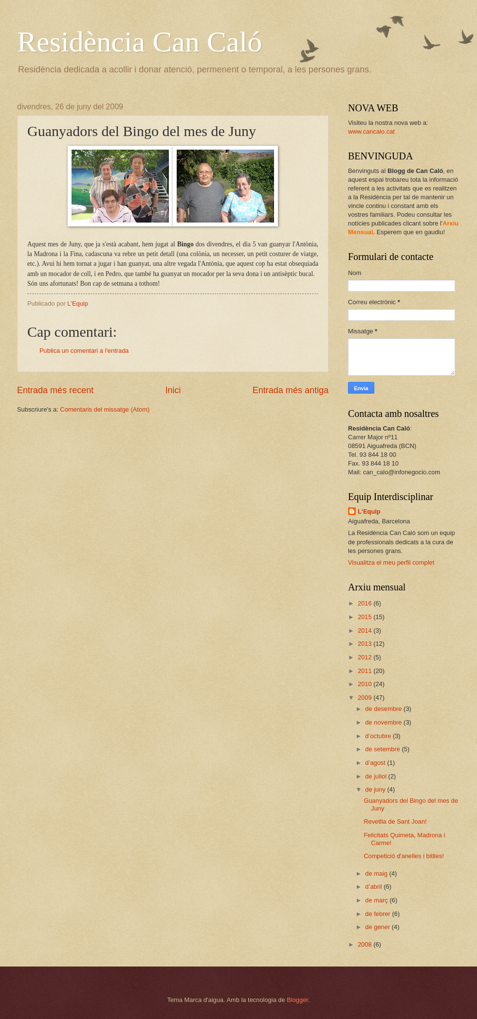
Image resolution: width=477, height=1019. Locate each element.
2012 (365, 657)
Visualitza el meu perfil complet (391, 562)
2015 (365, 617)
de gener (378, 927)
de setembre (383, 749)
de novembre (384, 722)
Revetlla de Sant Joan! (395, 821)
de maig (377, 873)
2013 (365, 643)
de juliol (376, 776)
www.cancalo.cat (371, 131)
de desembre (384, 708)
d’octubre (379, 736)
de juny (376, 789)
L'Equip (369, 511)
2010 (365, 684)
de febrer (378, 913)
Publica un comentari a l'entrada (84, 350)
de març (377, 900)
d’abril (374, 886)
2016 (365, 603)
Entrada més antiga (291, 390)
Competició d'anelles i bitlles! (404, 856)
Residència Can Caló (139, 42)
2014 (365, 630)
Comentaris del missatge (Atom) (104, 409)
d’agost (376, 762)
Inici (173, 390)
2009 (365, 697)
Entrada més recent (55, 390)
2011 (365, 670)
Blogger (297, 999)
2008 (365, 944)
